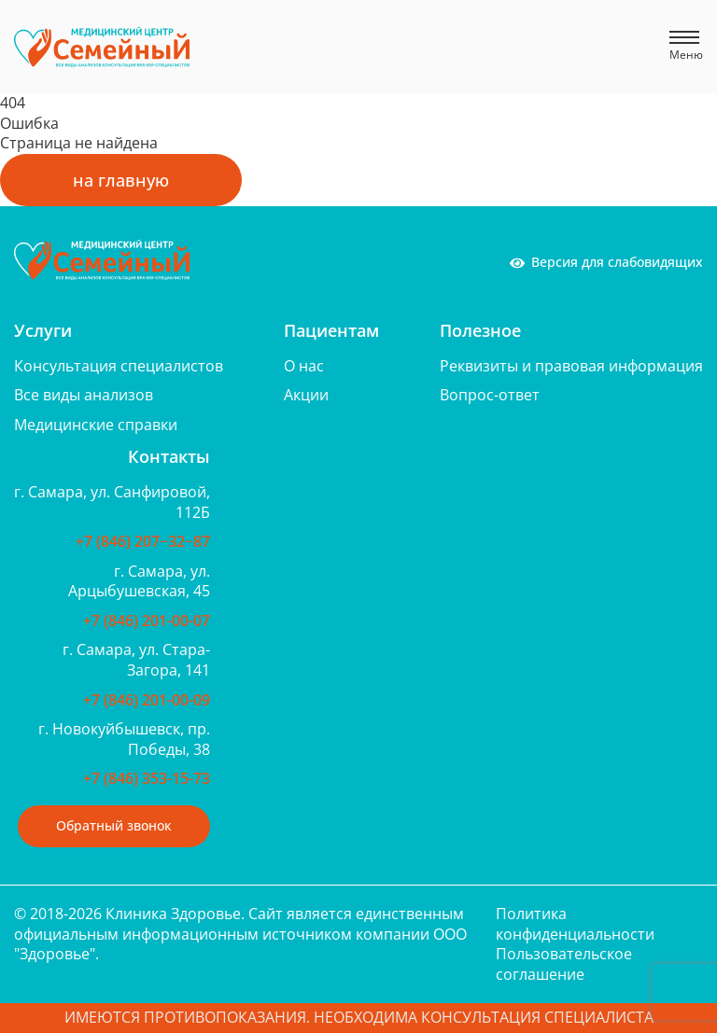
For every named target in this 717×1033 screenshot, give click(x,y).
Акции (306, 394)
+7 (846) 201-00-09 (146, 700)
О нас (304, 366)
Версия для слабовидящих (606, 262)
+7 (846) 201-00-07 (146, 620)
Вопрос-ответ (490, 394)
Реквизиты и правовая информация (571, 366)
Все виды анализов (83, 394)
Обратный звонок (114, 825)
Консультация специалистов (118, 366)
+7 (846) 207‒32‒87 (143, 541)
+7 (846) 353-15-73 (146, 778)
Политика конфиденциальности (575, 923)
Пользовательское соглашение (564, 963)
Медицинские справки (95, 424)
